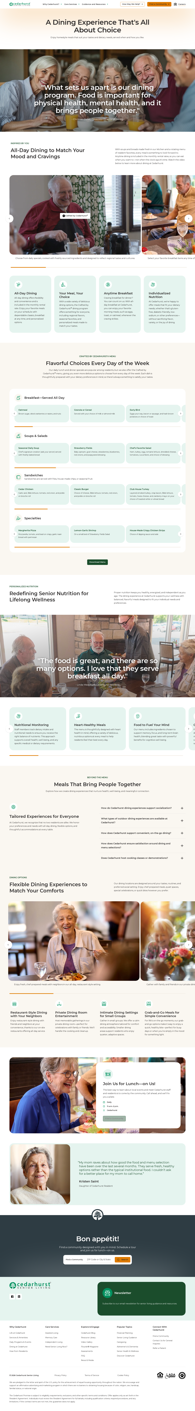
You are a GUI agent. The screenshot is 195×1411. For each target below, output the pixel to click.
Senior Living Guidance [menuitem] (127, 1340)
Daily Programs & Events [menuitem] (20, 1345)
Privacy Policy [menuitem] (60, 1378)
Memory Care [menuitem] (51, 1340)
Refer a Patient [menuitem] (159, 1351)
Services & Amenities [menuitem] (18, 1340)
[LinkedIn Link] (19, 1300)
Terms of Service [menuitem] (92, 1378)
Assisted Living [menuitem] (51, 1336)
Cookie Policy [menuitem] (123, 1378)
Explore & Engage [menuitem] (90, 1330)
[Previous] (9, 219)
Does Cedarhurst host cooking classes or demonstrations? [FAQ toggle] (142, 859)
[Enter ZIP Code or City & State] (98, 1262)
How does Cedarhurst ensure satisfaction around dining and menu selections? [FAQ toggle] (142, 846)
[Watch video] (75, 216)
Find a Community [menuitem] (161, 1339)
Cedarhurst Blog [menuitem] (88, 1336)
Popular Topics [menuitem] (124, 1330)
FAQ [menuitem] (83, 1359)
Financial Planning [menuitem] (125, 1336)
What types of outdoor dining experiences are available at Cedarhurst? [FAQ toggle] (142, 821)
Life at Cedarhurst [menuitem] (17, 1336)
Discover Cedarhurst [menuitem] (126, 1359)
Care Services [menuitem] (52, 1330)
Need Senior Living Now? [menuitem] (56, 1349)
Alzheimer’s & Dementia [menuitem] (127, 1349)
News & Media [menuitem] (87, 1363)
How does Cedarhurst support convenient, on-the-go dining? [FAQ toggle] (142, 834)
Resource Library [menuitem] (88, 1340)
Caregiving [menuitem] (121, 1345)
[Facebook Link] (12, 1300)
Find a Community (74, 1262)
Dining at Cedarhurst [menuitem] (18, 1349)
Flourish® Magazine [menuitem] (89, 1349)
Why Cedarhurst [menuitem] (17, 1330)
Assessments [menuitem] (87, 1354)
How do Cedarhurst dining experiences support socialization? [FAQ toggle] (142, 809)
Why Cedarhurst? (52, 4)
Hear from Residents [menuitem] (18, 1354)
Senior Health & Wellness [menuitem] (128, 1354)
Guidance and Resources (95, 4)
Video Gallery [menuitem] (86, 1345)
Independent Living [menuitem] (53, 1345)
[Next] (189, 219)
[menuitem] (52, 4)
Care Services (71, 4)
